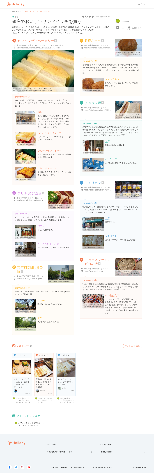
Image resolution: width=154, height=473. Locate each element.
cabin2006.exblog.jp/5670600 (61, 281)
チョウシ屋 (93, 103)
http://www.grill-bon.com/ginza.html (31, 200)
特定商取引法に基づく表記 (102, 467)
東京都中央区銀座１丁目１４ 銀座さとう (101, 45)
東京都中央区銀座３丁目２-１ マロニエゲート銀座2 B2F (107, 269)
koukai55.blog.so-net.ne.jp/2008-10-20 (98, 229)
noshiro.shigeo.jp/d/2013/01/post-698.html (32, 237)
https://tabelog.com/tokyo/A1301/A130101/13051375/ (106, 190)
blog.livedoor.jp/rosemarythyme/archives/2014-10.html (35, 144)
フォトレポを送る (132, 346)
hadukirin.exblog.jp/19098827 (28, 311)
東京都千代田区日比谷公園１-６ (30, 276)
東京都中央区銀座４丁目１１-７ (97, 187)
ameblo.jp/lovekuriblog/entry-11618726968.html (34, 162)
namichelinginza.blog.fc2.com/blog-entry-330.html (101, 170)
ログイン (142, 4)
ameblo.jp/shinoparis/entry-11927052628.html (100, 307)
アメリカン (93, 183)
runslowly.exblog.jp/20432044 (95, 152)
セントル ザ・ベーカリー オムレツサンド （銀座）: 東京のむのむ (32, 88)
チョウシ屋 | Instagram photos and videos (128, 115)
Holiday (15, 4)
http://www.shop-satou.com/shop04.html (100, 48)
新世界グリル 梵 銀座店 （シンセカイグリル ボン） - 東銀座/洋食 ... (69, 205)
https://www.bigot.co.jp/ (93, 271)
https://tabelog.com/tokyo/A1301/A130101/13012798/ (106, 110)
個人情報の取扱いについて (80, 467)
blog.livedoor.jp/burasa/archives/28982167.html (134, 55)
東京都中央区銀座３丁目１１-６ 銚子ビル (101, 108)
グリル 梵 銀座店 (29, 193)
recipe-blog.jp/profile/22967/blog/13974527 (32, 123)
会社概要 (55, 467)
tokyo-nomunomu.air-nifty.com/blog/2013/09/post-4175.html (34, 90)
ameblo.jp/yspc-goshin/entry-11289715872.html (34, 329)
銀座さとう (93, 40)
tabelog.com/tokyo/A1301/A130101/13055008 (66, 207)
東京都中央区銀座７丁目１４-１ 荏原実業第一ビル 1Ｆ (39, 198)
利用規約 (64, 467)
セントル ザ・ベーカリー (35, 40)
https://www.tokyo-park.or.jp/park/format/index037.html (39, 279)
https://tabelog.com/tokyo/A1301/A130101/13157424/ (38, 48)
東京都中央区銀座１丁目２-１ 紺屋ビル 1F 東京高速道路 (40, 45)
